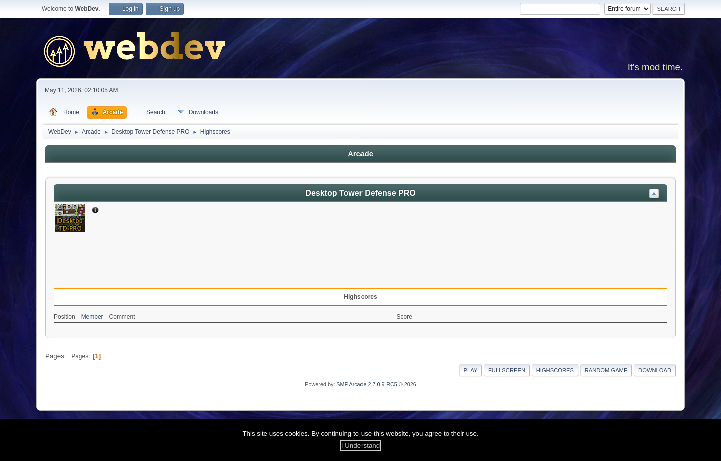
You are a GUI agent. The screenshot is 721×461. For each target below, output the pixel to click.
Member (92, 316)
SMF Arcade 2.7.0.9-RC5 (366, 384)
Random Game (606, 370)
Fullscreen (506, 370)
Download (654, 370)
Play (471, 370)
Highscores (555, 370)
